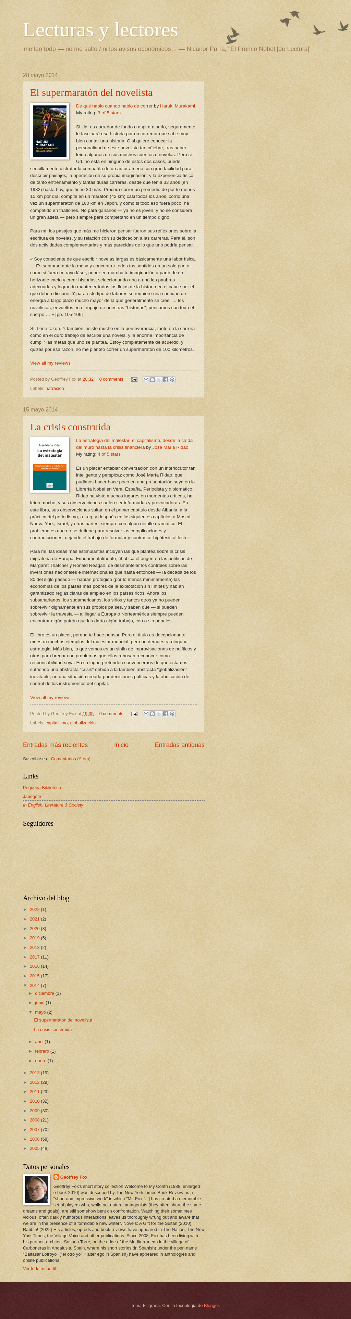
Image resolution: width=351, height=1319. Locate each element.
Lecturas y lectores (100, 29)
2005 (35, 1148)
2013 (35, 1072)
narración (55, 388)
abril (40, 1041)
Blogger (211, 1305)
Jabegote (32, 796)
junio (40, 1002)
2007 (35, 1129)
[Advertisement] (269, 115)
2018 (35, 947)
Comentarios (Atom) (70, 758)
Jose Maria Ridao (170, 447)
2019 (35, 937)
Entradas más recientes (55, 744)
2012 (35, 1082)
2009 (35, 1110)
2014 (35, 985)
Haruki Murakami (177, 106)
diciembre (45, 993)
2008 (35, 1120)
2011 (35, 1091)
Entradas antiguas (180, 744)
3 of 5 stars (109, 112)
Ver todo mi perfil (39, 1268)
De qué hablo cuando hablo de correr (114, 106)
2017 (35, 957)
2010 (35, 1101)
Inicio (121, 744)
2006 (35, 1139)
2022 (35, 909)
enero (41, 1060)
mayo (41, 1012)
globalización (83, 722)
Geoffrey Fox (73, 1177)
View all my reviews (50, 363)
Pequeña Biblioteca (42, 787)
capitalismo (57, 722)
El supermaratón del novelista (91, 92)
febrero (42, 1051)
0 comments (111, 379)
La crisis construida (70, 426)
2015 (35, 975)
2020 (35, 928)
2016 (35, 966)
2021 (35, 919)
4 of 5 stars (109, 454)
